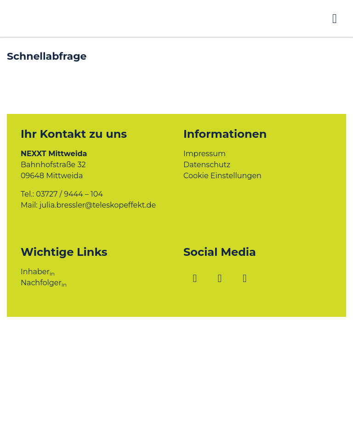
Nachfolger (44, 282)
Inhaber (38, 271)
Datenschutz (206, 164)
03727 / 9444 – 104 (69, 194)
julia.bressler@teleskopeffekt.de (98, 205)
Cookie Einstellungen (222, 175)
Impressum (204, 153)
